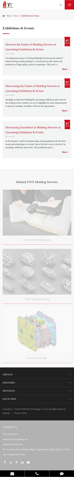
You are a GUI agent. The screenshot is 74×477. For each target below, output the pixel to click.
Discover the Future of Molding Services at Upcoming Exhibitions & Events (30, 47)
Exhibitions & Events (30, 16)
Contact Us (10, 427)
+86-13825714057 (10, 434)
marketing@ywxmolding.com (15, 439)
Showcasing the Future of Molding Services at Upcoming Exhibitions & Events (32, 88)
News (16, 16)
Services (37, 374)
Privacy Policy (20, 413)
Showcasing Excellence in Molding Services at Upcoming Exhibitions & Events (32, 130)
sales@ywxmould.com (12, 444)
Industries (37, 383)
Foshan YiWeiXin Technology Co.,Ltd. (31, 409)
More (64, 69)
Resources (37, 391)
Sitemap (6, 413)
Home (9, 16)
